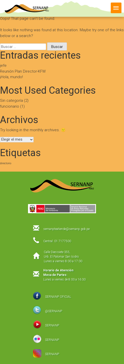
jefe (3, 65)
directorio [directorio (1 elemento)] (5, 163)
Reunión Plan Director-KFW (23, 71)
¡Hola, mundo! (11, 77)
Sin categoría (11, 100)
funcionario (9, 106)
